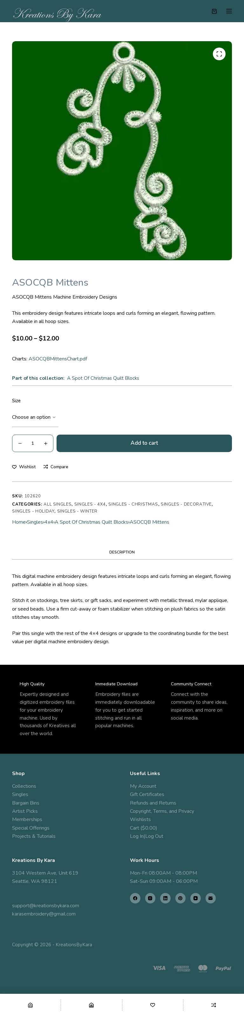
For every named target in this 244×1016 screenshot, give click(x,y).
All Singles (57, 504)
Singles (35, 522)
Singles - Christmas (133, 504)
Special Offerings (31, 828)
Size (16, 401)
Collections (24, 786)
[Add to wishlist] (24, 466)
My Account (143, 786)
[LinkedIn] (165, 898)
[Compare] (214, 1005)
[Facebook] (135, 898)
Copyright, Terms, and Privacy (162, 811)
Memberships (27, 819)
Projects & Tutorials (34, 836)
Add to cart (144, 443)
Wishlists (140, 819)
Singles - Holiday (33, 511)
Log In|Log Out (146, 836)
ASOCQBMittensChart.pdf (58, 358)
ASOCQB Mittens (149, 522)
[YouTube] (195, 898)
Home (19, 522)
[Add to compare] (56, 466)
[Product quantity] (32, 443)
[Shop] (91, 1005)
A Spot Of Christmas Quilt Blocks (103, 378)
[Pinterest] (180, 898)
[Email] (211, 898)
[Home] (30, 1005)
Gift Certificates (147, 794)
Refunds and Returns (153, 802)
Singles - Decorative (186, 504)
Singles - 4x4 (90, 504)
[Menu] (229, 11)
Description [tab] (122, 552)
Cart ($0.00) (143, 828)
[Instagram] (150, 898)
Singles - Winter (77, 511)
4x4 (48, 522)
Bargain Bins (25, 802)
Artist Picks (25, 811)
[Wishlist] (153, 1005)
